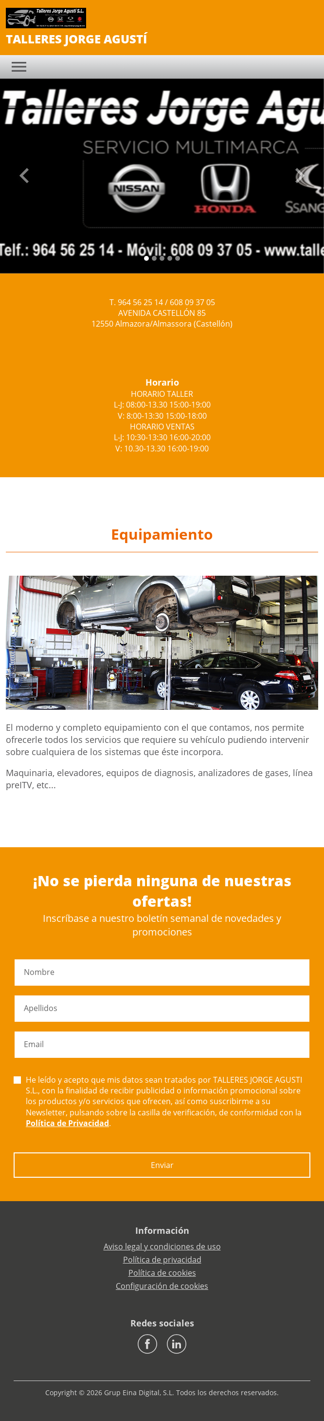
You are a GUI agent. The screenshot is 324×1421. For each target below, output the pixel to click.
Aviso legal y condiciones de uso (162, 1246)
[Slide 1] (154, 258)
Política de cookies (162, 1272)
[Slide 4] (177, 258)
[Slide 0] (146, 258)
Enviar (162, 1165)
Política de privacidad (162, 1259)
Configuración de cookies (162, 1286)
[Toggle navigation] (19, 67)
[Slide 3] (169, 258)
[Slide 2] (162, 258)
